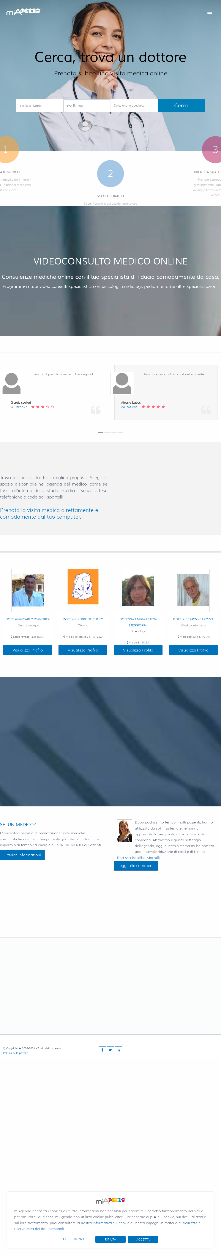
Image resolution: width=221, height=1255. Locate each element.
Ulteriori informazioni (22, 855)
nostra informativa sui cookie (105, 1223)
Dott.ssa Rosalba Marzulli (138, 858)
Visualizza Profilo (28, 650)
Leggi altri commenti (136, 865)
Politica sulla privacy (15, 1052)
